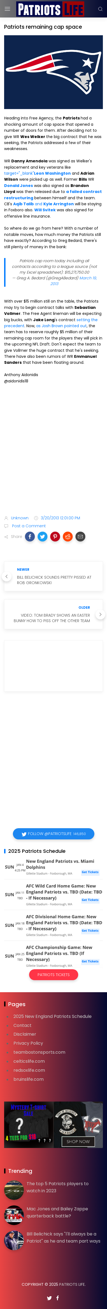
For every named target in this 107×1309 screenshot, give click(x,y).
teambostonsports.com (39, 1052)
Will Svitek (45, 210)
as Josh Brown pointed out (61, 326)
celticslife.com (29, 1061)
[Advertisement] (53, 450)
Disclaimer (24, 1034)
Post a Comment (28, 526)
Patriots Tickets (54, 974)
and (43, 204)
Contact (22, 1025)
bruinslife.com (28, 1079)
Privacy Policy (28, 1043)
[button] (30, 536)
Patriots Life (72, 1284)
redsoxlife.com (29, 1070)
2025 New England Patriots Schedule (52, 1016)
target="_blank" (37, 173)
